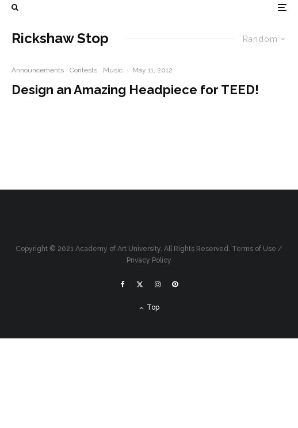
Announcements (38, 70)
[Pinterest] (175, 284)
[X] (140, 284)
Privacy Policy (149, 260)
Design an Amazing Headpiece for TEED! (135, 89)
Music (113, 70)
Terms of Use (254, 249)
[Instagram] (157, 284)
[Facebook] (123, 284)
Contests (83, 70)
